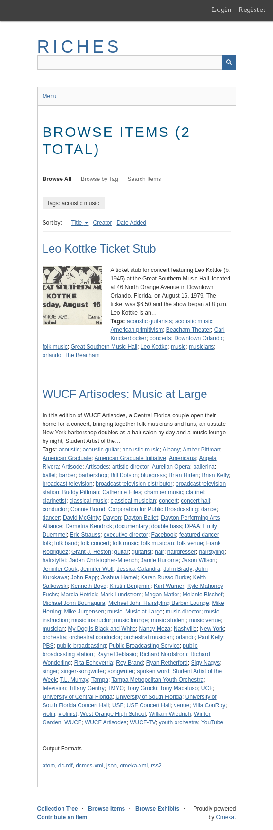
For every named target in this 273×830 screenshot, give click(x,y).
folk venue (190, 543)
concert (168, 500)
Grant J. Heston (91, 552)
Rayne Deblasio (117, 654)
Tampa (99, 680)
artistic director (130, 466)
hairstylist (54, 560)
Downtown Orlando (198, 338)
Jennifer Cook (60, 569)
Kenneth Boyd (88, 586)
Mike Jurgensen (84, 611)
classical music (88, 500)
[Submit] (229, 62)
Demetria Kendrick (88, 526)
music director (183, 611)
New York (212, 628)
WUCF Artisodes (106, 722)
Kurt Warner (169, 586)
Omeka (225, 817)
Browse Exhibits (157, 808)
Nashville (185, 628)
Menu (50, 96)
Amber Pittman (201, 449)
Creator (102, 222)
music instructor (91, 620)
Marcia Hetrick (79, 594)
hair (159, 552)
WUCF (72, 722)
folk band (66, 543)
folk (47, 543)
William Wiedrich (170, 714)
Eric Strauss (85, 535)
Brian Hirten (183, 475)
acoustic (69, 449)
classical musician (133, 500)
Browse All (57, 179)
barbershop (93, 475)
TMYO (115, 688)
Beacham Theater (188, 329)
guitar (121, 552)
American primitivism (137, 329)
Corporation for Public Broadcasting (153, 509)
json (111, 765)
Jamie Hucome (160, 560)
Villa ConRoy (209, 705)
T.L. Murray (74, 680)
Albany (171, 449)
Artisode (72, 466)
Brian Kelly (215, 475)
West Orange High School (113, 714)
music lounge (131, 620)
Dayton (112, 517)
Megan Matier (162, 594)
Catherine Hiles (121, 492)
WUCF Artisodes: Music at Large (125, 394)
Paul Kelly (210, 637)
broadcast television (68, 483)
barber (67, 475)
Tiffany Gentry (87, 688)
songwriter (121, 671)
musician (54, 628)
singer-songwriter (83, 671)
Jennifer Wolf (97, 569)
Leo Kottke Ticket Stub (99, 248)
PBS (48, 645)
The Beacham (82, 355)
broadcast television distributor (134, 483)
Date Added (131, 222)
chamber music (163, 492)
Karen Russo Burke (165, 577)
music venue (205, 620)
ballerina (203, 466)
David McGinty (81, 517)
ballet (49, 475)
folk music (55, 346)
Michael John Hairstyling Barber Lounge (158, 603)
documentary (131, 526)
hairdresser (181, 552)
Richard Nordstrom (163, 654)
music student (168, 620)
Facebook (163, 535)
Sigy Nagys (205, 662)
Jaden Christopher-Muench (103, 560)
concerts (160, 338)
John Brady (177, 569)
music (178, 346)
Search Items (144, 179)
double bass (166, 526)
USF (117, 705)
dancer (51, 517)
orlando (52, 355)
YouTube (212, 722)
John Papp (84, 577)
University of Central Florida (78, 697)
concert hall (195, 500)
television (54, 688)
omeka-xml (134, 765)
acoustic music (193, 321)
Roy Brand (129, 662)
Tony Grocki (142, 688)
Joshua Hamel (119, 577)
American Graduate (67, 458)
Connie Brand (87, 509)
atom (49, 765)
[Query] (136, 62)
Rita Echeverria (93, 662)
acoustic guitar (101, 449)
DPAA (192, 526)
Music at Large (144, 611)
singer (50, 671)
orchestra (54, 637)
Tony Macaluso (179, 688)
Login (222, 9)
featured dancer (199, 535)
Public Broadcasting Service (144, 645)
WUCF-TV (143, 722)
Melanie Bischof (203, 594)
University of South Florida (148, 697)
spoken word (153, 671)
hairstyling (211, 552)
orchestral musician (148, 637)
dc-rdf (65, 765)
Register (252, 9)
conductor (55, 509)
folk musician (157, 543)
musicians (201, 346)
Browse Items (106, 808)
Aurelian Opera (171, 466)
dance (209, 509)
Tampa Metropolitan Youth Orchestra (157, 680)
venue (182, 705)
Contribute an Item (62, 817)
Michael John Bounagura (74, 603)
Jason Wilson (198, 560)
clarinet (195, 492)
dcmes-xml (89, 765)
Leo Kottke (154, 346)
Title (77, 222)
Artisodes (97, 466)
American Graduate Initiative (130, 458)
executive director (126, 535)
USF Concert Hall (149, 705)
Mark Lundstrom (120, 594)
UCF (207, 688)
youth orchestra (178, 722)
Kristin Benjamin (130, 586)
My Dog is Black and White (102, 628)
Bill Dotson (124, 475)
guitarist (141, 552)
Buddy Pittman (80, 492)
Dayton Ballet (141, 517)
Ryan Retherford (167, 662)
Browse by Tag (99, 179)
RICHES (79, 46)
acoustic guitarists (149, 321)
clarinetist (55, 500)
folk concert (94, 543)
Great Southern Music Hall (104, 346)
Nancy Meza (155, 628)
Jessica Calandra (138, 569)
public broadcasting (81, 645)
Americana (182, 458)
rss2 (156, 765)
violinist (68, 714)
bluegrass (153, 475)
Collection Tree (57, 808)
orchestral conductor (95, 637)
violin (49, 714)
